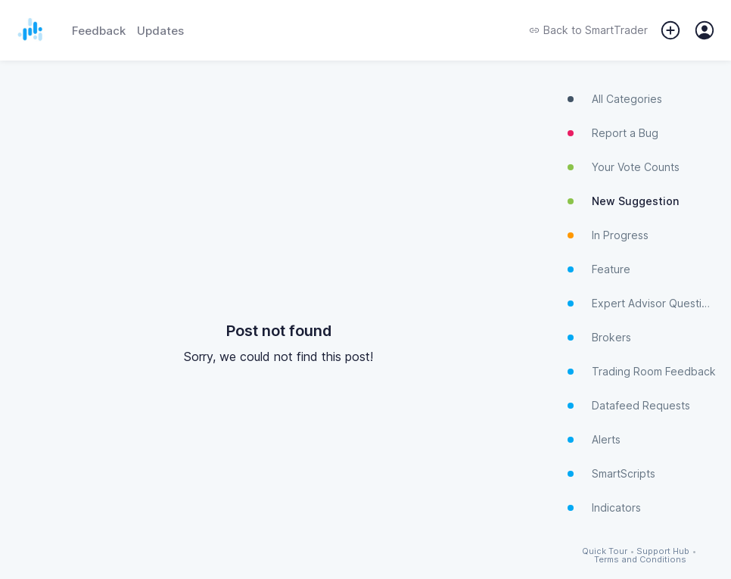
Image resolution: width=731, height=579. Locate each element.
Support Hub (662, 551)
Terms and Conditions (640, 560)
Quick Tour (604, 551)
